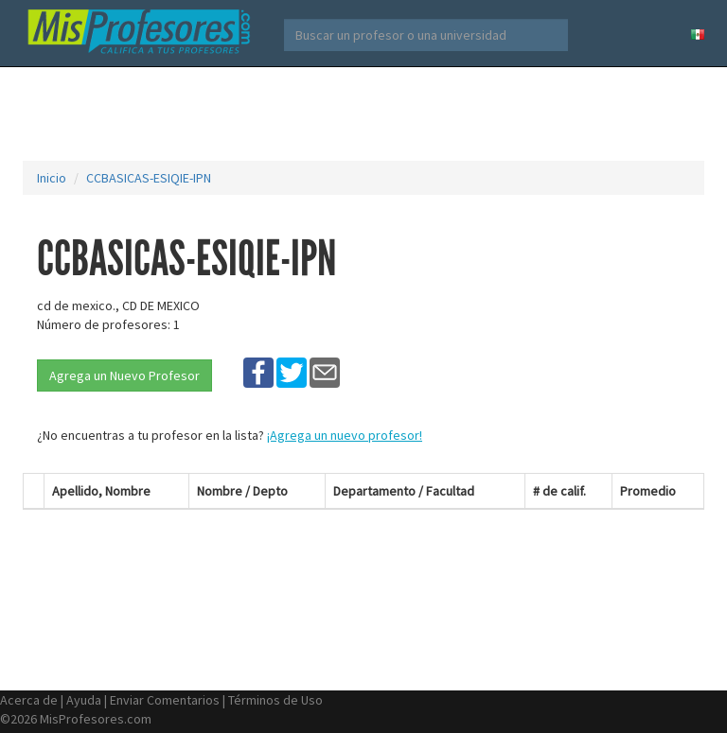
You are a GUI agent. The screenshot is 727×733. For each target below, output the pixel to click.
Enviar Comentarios (165, 699)
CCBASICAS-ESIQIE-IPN (148, 177)
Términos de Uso (275, 699)
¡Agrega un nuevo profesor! (344, 435)
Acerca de (29, 699)
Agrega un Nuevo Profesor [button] (124, 375)
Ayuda (83, 699)
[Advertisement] (367, 113)
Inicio (51, 177)
